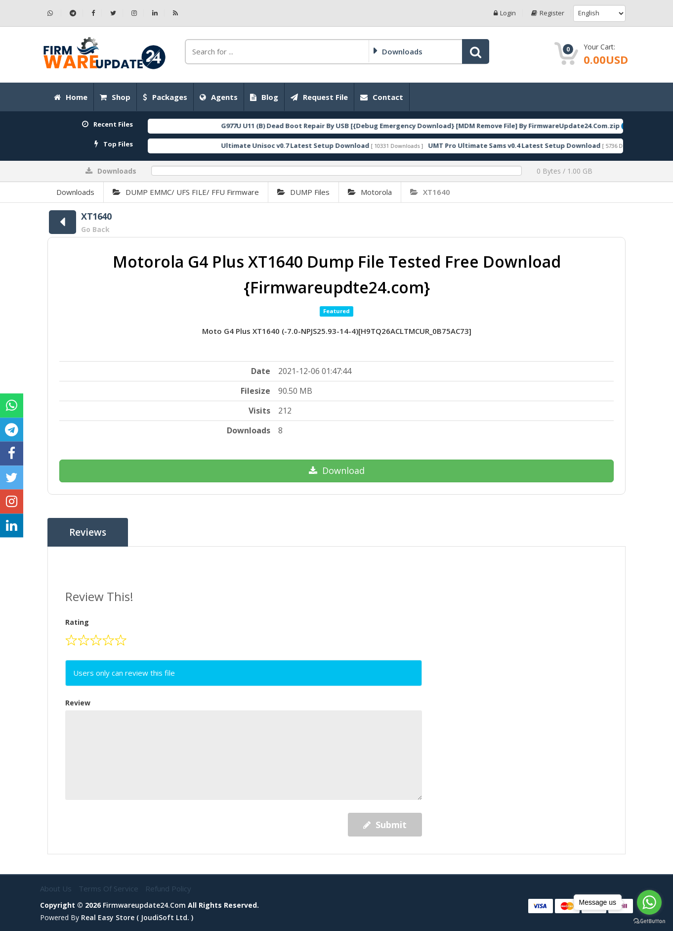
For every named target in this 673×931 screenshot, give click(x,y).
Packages (165, 97)
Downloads (75, 192)
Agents (219, 97)
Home (70, 97)
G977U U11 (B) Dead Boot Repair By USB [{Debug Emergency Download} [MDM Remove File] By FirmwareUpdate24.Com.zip (456, 125)
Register (547, 13)
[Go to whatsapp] (649, 902)
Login (505, 13)
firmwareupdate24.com (144, 905)
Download (337, 470)
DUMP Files (303, 192)
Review (77, 702)
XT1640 (430, 192)
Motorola (370, 192)
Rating (77, 622)
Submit (385, 825)
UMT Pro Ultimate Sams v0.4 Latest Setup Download (550, 145)
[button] (475, 51)
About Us (57, 888)
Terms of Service (109, 888)
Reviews (87, 532)
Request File (319, 97)
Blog (264, 97)
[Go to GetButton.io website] (649, 921)
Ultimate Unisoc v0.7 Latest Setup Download (331, 145)
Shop (115, 97)
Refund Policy (168, 888)
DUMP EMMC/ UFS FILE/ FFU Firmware (186, 192)
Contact (381, 97)
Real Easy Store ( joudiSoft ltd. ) (137, 917)
